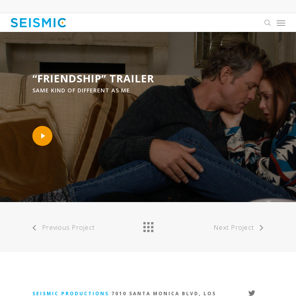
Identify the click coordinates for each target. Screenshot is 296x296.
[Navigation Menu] (281, 23)
